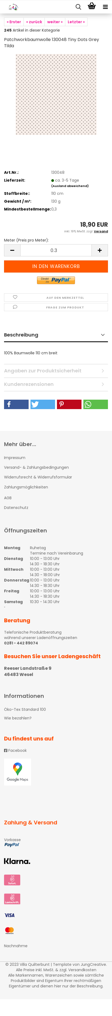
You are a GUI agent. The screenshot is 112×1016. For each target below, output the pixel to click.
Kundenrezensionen (29, 384)
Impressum (14, 457)
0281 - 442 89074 (21, 643)
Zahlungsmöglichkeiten (26, 487)
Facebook (15, 750)
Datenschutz (16, 507)
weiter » (55, 22)
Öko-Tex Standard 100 (25, 709)
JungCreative (93, 964)
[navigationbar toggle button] (105, 7)
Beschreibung (21, 334)
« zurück (34, 22)
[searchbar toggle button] (78, 7)
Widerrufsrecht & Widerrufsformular (38, 477)
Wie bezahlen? (18, 718)
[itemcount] (56, 250)
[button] (16, 404)
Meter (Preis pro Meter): (26, 240)
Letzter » (76, 22)
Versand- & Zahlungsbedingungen (36, 467)
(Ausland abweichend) (70, 186)
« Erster (14, 22)
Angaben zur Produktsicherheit (43, 370)
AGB (8, 498)
